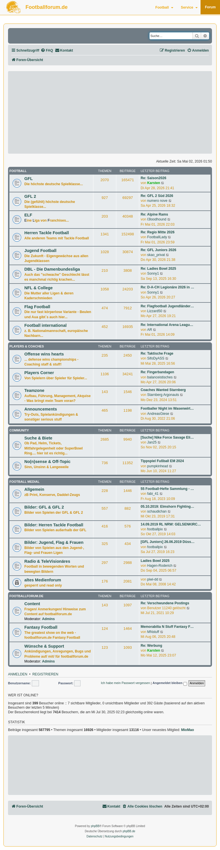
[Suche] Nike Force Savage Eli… (167, 437)
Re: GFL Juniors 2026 (158, 250)
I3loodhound (156, 219)
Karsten (153, 183)
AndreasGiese (158, 414)
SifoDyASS (155, 358)
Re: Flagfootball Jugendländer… (167, 306)
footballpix (155, 529)
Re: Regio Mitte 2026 (157, 232)
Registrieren (45, 674)
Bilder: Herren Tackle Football (53, 525)
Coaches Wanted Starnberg (163, 390)
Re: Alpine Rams (154, 214)
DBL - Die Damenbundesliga (52, 269)
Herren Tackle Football (46, 232)
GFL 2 (30, 196)
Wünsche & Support (44, 646)
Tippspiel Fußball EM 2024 (162, 461)
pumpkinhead (157, 466)
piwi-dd (152, 579)
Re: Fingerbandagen (157, 372)
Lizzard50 (154, 311)
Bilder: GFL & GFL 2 (44, 507)
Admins (48, 619)
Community (19, 430)
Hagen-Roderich (159, 566)
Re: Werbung (151, 646)
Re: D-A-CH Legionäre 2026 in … (167, 287)
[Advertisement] (110, 112)
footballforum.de (26, 596)
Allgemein (34, 489)
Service (189, 7)
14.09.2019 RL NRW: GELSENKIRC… (171, 524)
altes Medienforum (42, 580)
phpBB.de (129, 831)
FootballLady (157, 237)
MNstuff (153, 632)
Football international (45, 325)
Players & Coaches (26, 346)
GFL (28, 178)
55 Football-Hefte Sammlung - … (167, 489)
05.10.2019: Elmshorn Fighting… (167, 507)
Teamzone (34, 390)
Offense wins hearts (44, 354)
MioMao (187, 730)
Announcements (40, 409)
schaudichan (157, 511)
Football (164, 7)
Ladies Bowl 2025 (155, 561)
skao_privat (156, 255)
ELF (28, 215)
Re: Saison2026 (153, 178)
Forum (210, 7)
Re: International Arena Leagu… (167, 325)
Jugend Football (40, 250)
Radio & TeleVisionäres (47, 561)
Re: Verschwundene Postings (165, 603)
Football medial (24, 481)
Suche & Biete (38, 438)
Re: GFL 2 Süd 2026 (157, 196)
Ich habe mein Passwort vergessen (125, 683)
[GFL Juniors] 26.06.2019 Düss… (168, 542)
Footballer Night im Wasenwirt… (167, 409)
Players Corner (39, 372)
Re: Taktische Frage (157, 353)
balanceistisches (160, 377)
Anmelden (17, 674)
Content (32, 603)
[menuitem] (47, 50)
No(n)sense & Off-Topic (47, 461)
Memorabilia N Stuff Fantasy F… (167, 627)
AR (149, 330)
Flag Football (37, 306)
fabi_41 (153, 494)
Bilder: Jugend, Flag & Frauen (53, 542)
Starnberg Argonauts (163, 395)
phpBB (95, 826)
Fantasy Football (40, 627)
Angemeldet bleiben (169, 683)
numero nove (157, 201)
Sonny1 (153, 273)
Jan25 (152, 442)
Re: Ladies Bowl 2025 (158, 269)
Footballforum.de (46, 7)
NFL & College (38, 288)
